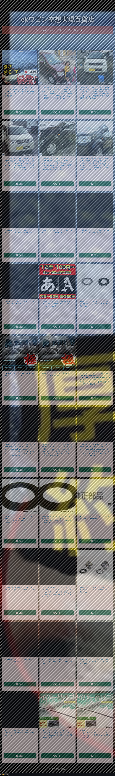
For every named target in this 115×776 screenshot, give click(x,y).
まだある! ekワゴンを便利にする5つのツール (57, 30)
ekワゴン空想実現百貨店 (57, 19)
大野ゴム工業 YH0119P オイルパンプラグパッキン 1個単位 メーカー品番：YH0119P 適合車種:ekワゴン (95, 304)
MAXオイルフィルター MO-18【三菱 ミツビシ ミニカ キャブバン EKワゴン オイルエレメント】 (57, 661)
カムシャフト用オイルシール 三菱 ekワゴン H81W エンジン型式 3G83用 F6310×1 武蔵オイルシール (94, 661)
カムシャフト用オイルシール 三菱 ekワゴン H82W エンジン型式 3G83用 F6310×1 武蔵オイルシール (19, 733)
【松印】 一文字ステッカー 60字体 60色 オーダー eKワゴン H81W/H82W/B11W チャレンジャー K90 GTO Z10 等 (57, 304)
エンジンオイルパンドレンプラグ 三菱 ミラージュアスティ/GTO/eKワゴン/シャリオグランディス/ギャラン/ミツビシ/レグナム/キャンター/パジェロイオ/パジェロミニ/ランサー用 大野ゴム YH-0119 (57, 592)
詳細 (20, 112)
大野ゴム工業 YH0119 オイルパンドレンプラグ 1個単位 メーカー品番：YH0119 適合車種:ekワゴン (94, 590)
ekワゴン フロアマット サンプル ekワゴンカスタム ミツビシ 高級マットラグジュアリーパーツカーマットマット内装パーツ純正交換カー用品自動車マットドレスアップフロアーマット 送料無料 (20, 91)
